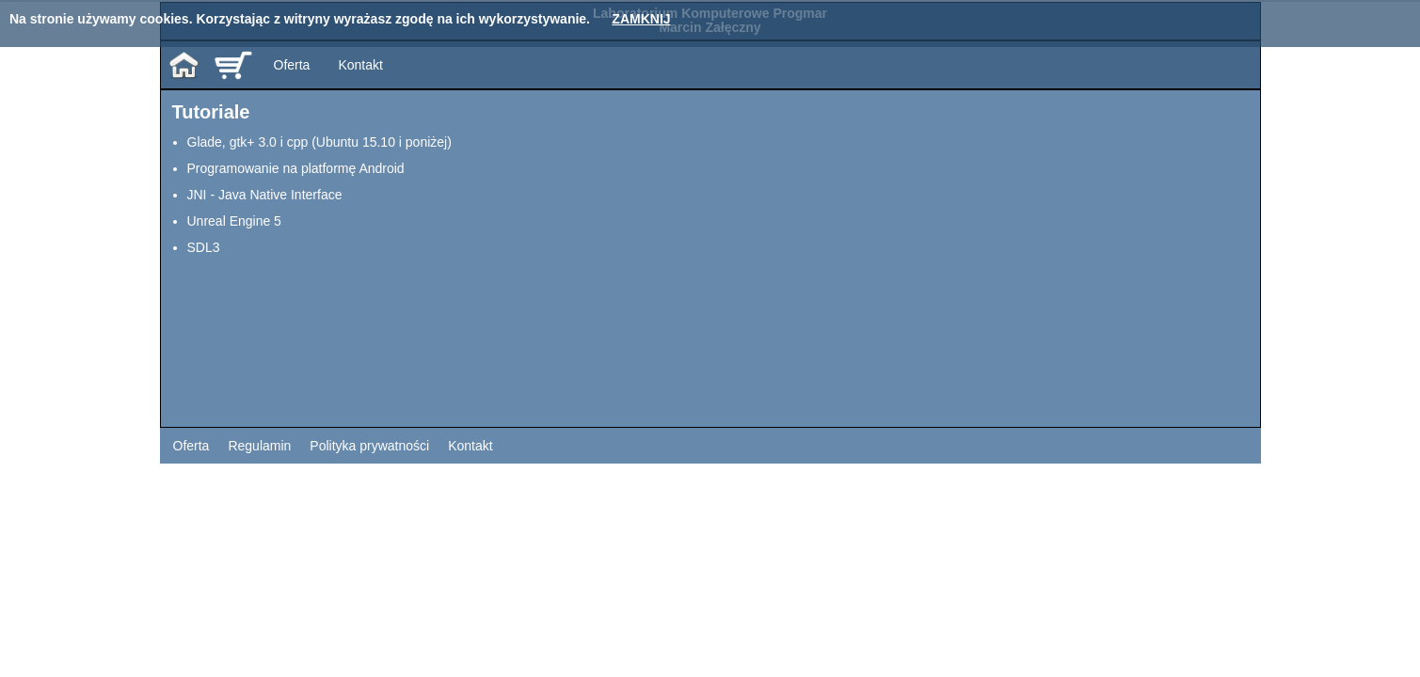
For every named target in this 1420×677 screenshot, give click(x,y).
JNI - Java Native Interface (265, 194)
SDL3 (203, 247)
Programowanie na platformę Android (296, 168)
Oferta (292, 64)
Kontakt (360, 64)
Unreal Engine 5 (234, 220)
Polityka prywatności (369, 445)
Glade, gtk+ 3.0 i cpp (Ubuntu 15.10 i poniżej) (319, 142)
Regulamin (259, 445)
